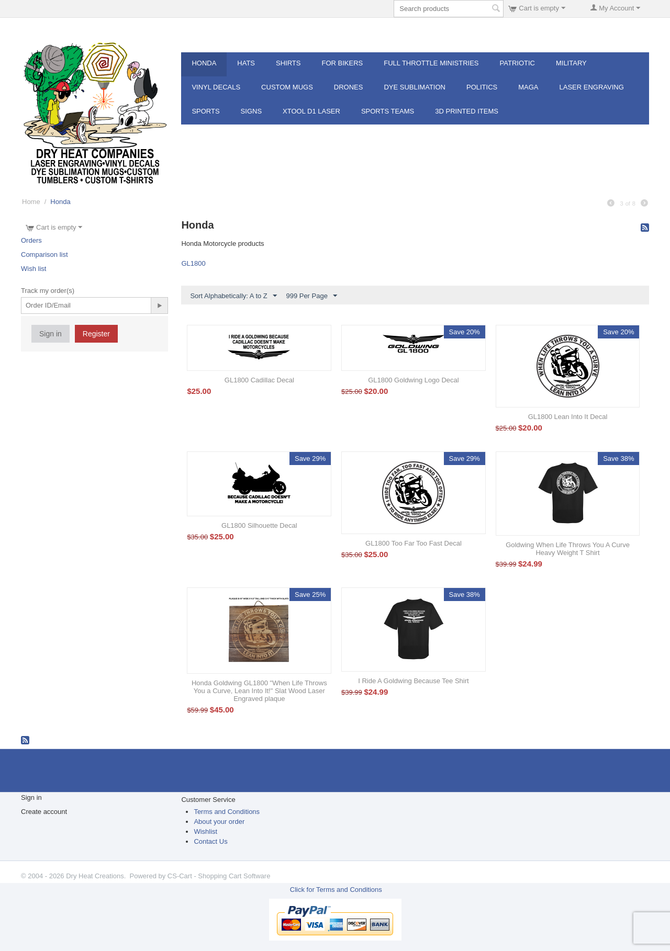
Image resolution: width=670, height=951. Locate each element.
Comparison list (44, 254)
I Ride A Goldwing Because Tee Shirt (413, 681)
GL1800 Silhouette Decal (259, 525)
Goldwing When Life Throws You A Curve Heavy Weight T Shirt (568, 549)
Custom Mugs (287, 87)
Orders (31, 240)
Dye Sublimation (414, 87)
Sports (205, 111)
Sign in (50, 334)
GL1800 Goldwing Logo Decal (413, 380)
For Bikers (342, 63)
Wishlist (205, 831)
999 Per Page (311, 296)
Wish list (33, 269)
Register (96, 334)
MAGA (528, 87)
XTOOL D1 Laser (311, 111)
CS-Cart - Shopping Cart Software (219, 876)
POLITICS (481, 87)
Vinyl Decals (216, 87)
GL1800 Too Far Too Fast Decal (413, 543)
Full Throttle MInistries (431, 63)
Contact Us (210, 841)
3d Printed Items (466, 111)
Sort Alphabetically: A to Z (233, 296)
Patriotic (517, 63)
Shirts (288, 63)
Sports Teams (387, 111)
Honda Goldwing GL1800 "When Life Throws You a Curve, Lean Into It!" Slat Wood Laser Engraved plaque (259, 691)
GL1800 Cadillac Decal (259, 380)
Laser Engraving (592, 87)
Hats (246, 63)
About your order (219, 821)
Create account (44, 812)
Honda (204, 63)
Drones (348, 87)
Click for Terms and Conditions (336, 889)
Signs (251, 111)
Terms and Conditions (227, 812)
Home (31, 202)
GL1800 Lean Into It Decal (568, 417)
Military (571, 63)
